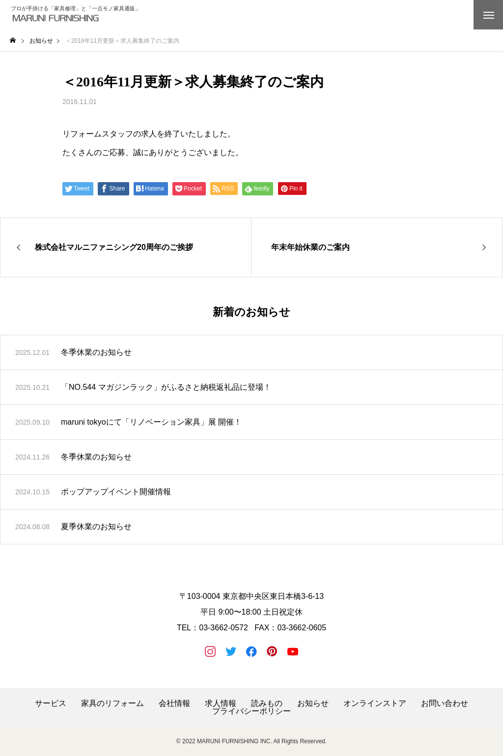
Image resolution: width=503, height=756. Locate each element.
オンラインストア (374, 703)
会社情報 (174, 703)
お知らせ (313, 703)
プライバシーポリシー (251, 711)
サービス (50, 703)
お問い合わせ (444, 703)
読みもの (266, 703)
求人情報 (220, 703)
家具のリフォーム (112, 703)
